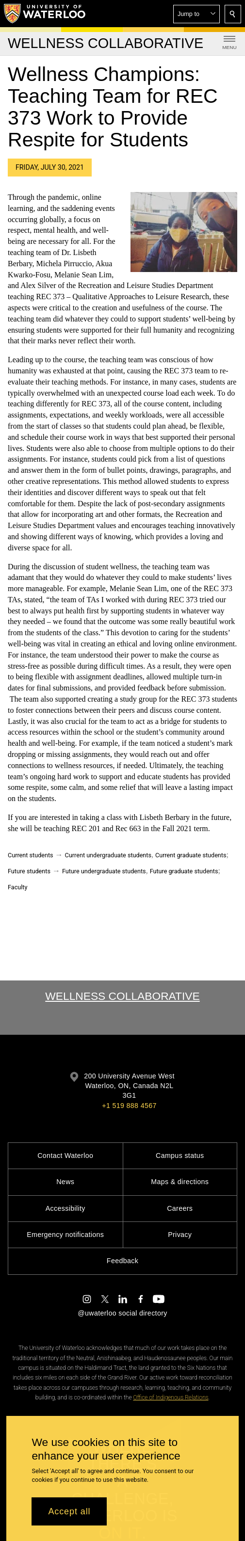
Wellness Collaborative (122, 996)
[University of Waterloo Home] (45, 13)
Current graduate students (190, 855)
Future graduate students (184, 871)
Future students (29, 871)
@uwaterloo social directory (122, 1313)
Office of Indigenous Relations (170, 1397)
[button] (196, 14)
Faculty (17, 887)
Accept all (69, 1511)
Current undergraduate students (108, 855)
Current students (30, 855)
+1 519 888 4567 (129, 1105)
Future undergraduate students (104, 871)
